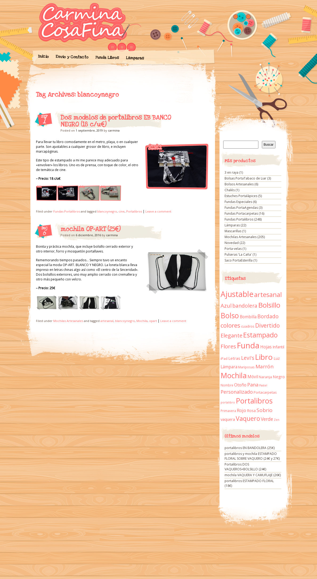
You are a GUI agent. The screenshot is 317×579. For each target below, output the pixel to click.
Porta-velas (233, 248)
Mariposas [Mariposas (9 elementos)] (246, 367)
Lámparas (135, 58)
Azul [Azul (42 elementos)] (226, 305)
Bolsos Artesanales (239, 184)
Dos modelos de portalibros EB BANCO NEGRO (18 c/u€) (115, 121)
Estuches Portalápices (241, 196)
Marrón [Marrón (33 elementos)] (264, 366)
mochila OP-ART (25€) (90, 229)
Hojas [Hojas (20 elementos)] (266, 347)
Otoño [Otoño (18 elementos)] (240, 385)
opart (153, 321)
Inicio (43, 56)
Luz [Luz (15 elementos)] (277, 358)
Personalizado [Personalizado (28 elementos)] (237, 392)
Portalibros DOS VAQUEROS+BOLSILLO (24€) (245, 466)
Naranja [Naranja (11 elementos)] (265, 376)
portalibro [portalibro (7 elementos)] (228, 402)
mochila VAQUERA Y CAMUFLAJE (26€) (253, 475)
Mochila (142, 321)
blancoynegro (107, 211)
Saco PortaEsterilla (239, 260)
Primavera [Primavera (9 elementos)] (228, 411)
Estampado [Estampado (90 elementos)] (260, 335)
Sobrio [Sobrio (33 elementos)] (265, 410)
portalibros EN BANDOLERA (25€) (250, 448)
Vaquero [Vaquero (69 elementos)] (248, 418)
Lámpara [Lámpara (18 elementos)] (229, 367)
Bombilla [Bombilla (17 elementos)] (248, 317)
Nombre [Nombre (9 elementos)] (227, 385)
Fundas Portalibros (66, 211)
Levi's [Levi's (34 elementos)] (247, 357)
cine (122, 211)
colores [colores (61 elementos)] (230, 325)
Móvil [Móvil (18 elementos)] (252, 377)
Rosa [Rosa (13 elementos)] (251, 410)
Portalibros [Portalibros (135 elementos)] (254, 401)
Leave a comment (158, 211)
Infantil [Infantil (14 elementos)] (278, 346)
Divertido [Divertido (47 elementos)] (267, 325)
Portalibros (134, 211)
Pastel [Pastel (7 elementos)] (263, 385)
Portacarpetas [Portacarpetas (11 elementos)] (265, 392)
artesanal (106, 321)
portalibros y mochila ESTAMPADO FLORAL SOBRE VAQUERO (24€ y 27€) (252, 456)
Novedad (232, 242)
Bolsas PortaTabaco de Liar (245, 178)
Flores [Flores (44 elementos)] (228, 346)
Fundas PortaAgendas (241, 207)
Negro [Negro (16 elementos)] (279, 376)
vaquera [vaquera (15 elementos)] (228, 419)
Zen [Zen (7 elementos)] (276, 420)
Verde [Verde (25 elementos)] (267, 419)
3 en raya (231, 172)
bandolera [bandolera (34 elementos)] (244, 305)
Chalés (230, 190)
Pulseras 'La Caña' (238, 254)
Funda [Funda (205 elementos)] (248, 345)
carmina (114, 130)
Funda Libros (107, 57)
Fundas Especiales (238, 201)
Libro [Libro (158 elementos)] (264, 357)
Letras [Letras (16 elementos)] (234, 358)
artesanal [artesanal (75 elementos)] (268, 294)
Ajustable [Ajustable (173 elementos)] (237, 294)
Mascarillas (233, 231)
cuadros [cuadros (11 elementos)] (247, 326)
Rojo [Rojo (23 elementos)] (241, 410)
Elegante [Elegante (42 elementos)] (231, 335)
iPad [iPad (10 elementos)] (224, 358)
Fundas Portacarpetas (241, 213)
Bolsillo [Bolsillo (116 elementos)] (269, 305)
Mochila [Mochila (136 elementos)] (234, 375)
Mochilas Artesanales (68, 321)
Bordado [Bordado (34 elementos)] (268, 316)
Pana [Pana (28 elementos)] (252, 384)
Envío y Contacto (71, 57)
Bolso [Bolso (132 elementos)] (230, 315)
